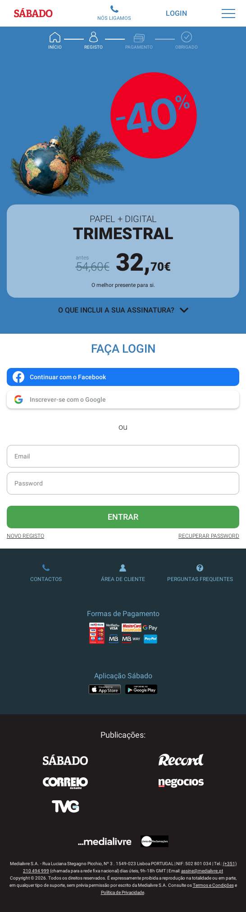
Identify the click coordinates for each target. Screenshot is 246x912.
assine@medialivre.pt (202, 870)
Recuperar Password (208, 536)
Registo (93, 41)
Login (176, 13)
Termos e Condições (213, 885)
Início (55, 41)
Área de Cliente (123, 573)
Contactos (46, 573)
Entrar (123, 517)
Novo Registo (25, 536)
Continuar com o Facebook (59, 377)
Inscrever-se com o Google (59, 399)
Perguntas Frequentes (200, 573)
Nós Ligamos (114, 13)
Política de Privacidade (122, 892)
